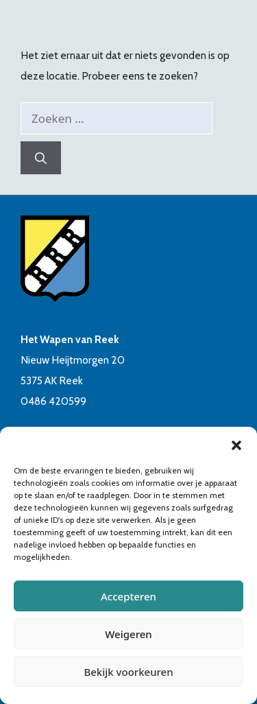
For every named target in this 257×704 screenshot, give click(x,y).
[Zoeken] (41, 157)
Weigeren (128, 634)
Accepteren (128, 596)
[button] (236, 444)
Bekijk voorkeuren (128, 672)
